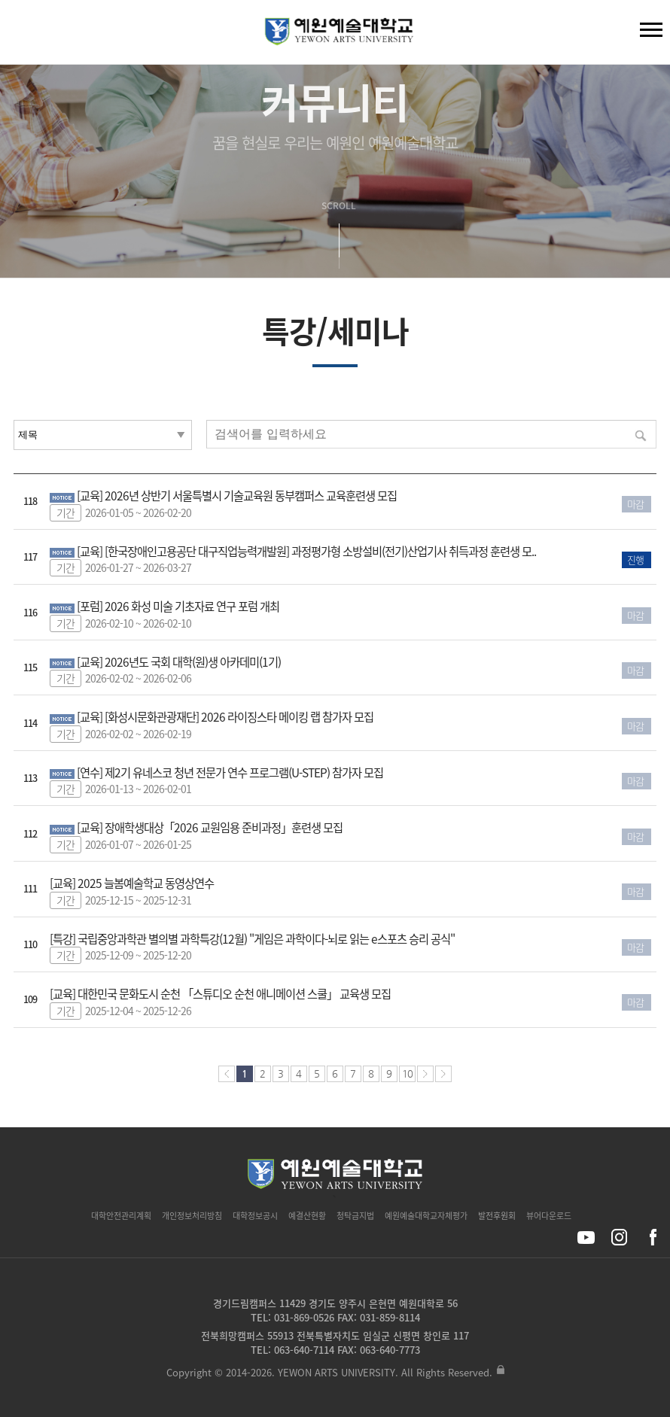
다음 (425, 1074)
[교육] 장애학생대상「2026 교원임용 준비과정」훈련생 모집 (210, 827)
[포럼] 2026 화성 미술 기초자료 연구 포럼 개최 (178, 606)
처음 (226, 1074)
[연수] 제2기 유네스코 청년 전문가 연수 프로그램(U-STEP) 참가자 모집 (230, 772)
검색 (23, 35)
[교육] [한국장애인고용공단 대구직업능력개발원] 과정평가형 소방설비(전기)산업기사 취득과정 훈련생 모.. (306, 551)
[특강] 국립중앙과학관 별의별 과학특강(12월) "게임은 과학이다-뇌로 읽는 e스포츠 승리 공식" (252, 938)
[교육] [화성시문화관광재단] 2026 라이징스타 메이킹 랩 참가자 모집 (225, 716)
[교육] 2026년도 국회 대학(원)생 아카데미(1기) (179, 661)
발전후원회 (497, 1215)
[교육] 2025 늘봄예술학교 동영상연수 (132, 883)
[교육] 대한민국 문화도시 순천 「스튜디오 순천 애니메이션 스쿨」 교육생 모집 (220, 993)
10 (407, 1073)
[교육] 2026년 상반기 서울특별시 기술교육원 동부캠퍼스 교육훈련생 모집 (237, 495)
